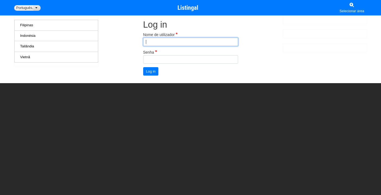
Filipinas (26, 25)
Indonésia (27, 36)
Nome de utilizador (159, 34)
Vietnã (25, 57)
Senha (148, 52)
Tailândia (27, 46)
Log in (150, 71)
